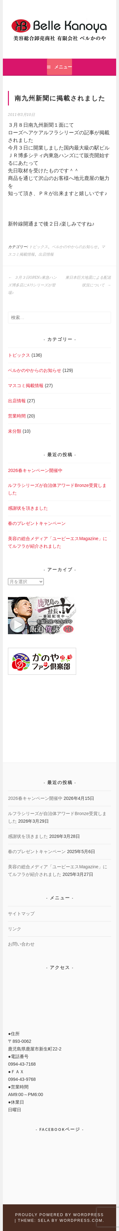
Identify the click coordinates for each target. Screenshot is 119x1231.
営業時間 (17, 415)
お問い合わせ (21, 944)
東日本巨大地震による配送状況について (88, 281)
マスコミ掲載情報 (25, 385)
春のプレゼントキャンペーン (37, 523)
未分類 (14, 431)
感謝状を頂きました (28, 508)
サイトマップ (21, 913)
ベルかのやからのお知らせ (74, 247)
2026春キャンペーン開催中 (35, 470)
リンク (14, 928)
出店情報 (46, 254)
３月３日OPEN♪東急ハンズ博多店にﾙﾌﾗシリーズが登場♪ (32, 285)
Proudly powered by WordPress (59, 1215)
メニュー (63, 67)
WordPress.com (81, 1220)
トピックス (38, 247)
